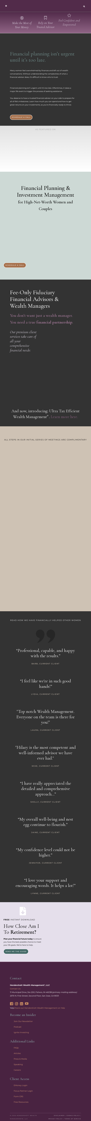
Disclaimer (59, 1115)
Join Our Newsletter (23, 1021)
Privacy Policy (55, 1119)
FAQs (16, 1048)
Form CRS (18, 1096)
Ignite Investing (21, 1032)
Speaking (18, 1064)
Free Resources (21, 1102)
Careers (17, 1070)
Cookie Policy (73, 1115)
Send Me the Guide (16, 951)
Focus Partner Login (23, 1091)
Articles (17, 1053)
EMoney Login (20, 1085)
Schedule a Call (21, 117)
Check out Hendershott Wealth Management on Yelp (39, 1008)
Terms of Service (72, 1119)
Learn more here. (64, 416)
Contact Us (15, 989)
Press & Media (20, 1059)
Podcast (17, 1027)
